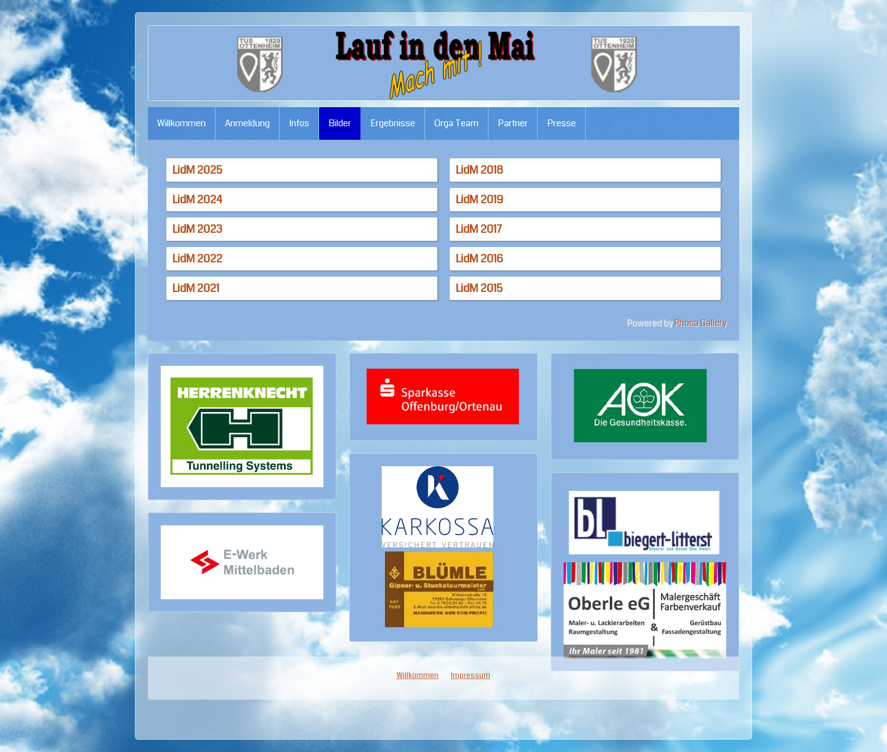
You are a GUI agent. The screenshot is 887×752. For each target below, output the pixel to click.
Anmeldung (247, 123)
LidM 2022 (197, 259)
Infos (299, 123)
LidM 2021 (195, 288)
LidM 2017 (479, 229)
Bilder (339, 123)
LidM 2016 (479, 259)
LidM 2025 (197, 170)
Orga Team (456, 123)
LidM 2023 (197, 229)
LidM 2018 (479, 170)
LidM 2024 (197, 200)
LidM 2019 (479, 200)
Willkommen (181, 123)
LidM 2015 (479, 288)
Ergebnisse (392, 123)
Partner (513, 123)
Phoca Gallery (700, 323)
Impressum (470, 350)
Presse (561, 123)
